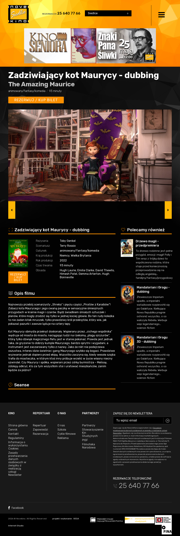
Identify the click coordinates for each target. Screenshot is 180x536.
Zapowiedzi (40, 429)
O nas (61, 425)
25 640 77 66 (68, 13)
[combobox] (108, 13)
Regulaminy (16, 438)
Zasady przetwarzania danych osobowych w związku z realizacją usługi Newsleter (17, 464)
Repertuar (39, 425)
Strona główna (18, 425)
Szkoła (61, 429)
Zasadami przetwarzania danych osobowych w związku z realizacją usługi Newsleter (140, 430)
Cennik (12, 429)
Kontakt (13, 433)
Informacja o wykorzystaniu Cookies (18, 445)
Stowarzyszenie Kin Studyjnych (91, 433)
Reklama (63, 438)
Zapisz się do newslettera (132, 413)
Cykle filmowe (66, 433)
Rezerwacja (40, 433)
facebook (16, 508)
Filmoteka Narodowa (88, 446)
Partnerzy (88, 425)
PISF (85, 440)
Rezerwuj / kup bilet (36, 100)
